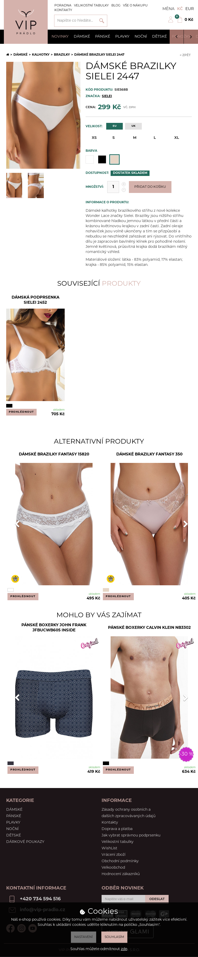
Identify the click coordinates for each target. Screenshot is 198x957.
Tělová (114, 159)
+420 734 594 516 (40, 899)
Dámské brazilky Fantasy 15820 (54, 454)
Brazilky (62, 54)
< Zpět (185, 55)
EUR (189, 9)
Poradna (62, 5)
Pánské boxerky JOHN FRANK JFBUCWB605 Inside (53, 627)
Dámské (82, 37)
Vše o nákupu (135, 5)
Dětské (159, 37)
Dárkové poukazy (25, 842)
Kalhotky (41, 54)
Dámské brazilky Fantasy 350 (149, 454)
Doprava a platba (117, 829)
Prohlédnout (21, 412)
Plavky (122, 37)
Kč (180, 9)
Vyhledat (101, 21)
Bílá (90, 159)
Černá (102, 159)
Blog (115, 5)
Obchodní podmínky (120, 861)
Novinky (60, 37)
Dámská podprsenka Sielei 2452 (35, 300)
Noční (141, 37)
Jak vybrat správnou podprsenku (131, 835)
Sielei (107, 96)
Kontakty (63, 10)
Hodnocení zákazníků (121, 874)
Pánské (102, 37)
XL (173, 137)
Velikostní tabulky (91, 5)
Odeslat (156, 899)
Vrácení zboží (114, 855)
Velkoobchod (113, 868)
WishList (109, 848)
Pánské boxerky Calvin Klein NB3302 (149, 628)
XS (91, 137)
